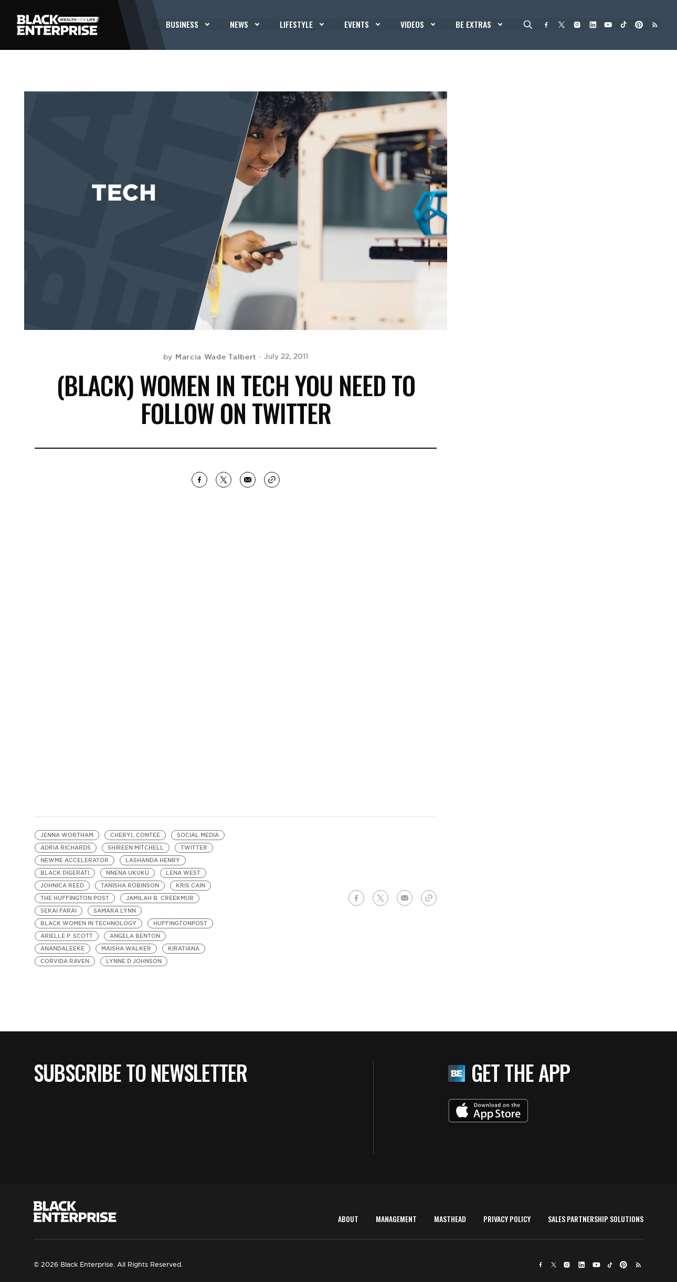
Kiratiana (183, 948)
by (210, 356)
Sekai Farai (58, 910)
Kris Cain (190, 885)
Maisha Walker (126, 948)
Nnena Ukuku (127, 873)
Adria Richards (65, 847)
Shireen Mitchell (136, 847)
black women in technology (88, 923)
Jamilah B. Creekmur (160, 898)
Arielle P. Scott (66, 936)
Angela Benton (135, 936)
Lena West (183, 873)
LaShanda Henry (152, 860)
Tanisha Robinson (130, 885)
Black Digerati (64, 873)
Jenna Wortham (66, 835)
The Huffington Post (74, 898)
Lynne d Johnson (134, 961)
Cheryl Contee (135, 835)
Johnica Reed (62, 885)
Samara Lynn (114, 910)
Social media (198, 835)
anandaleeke (62, 948)
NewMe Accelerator (74, 860)
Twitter (194, 847)
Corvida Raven (64, 961)
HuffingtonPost (180, 923)
